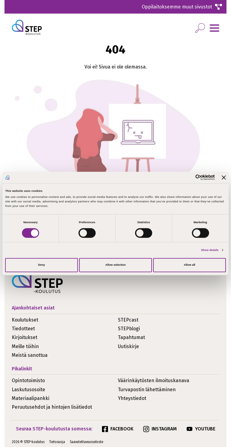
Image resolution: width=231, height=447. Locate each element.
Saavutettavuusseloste (86, 442)
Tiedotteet (23, 328)
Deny (41, 265)
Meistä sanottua (30, 355)
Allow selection (115, 265)
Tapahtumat (131, 337)
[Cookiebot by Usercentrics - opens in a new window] (188, 177)
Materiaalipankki (30, 398)
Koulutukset (25, 320)
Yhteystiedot (132, 398)
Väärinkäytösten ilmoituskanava (153, 380)
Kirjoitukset (24, 337)
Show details (209, 250)
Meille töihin (25, 346)
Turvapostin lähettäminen (147, 389)
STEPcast (128, 320)
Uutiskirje (128, 346)
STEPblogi (129, 328)
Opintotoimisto (28, 380)
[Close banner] (224, 177)
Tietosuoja (57, 442)
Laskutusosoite (28, 389)
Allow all (189, 265)
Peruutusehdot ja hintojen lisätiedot (52, 407)
